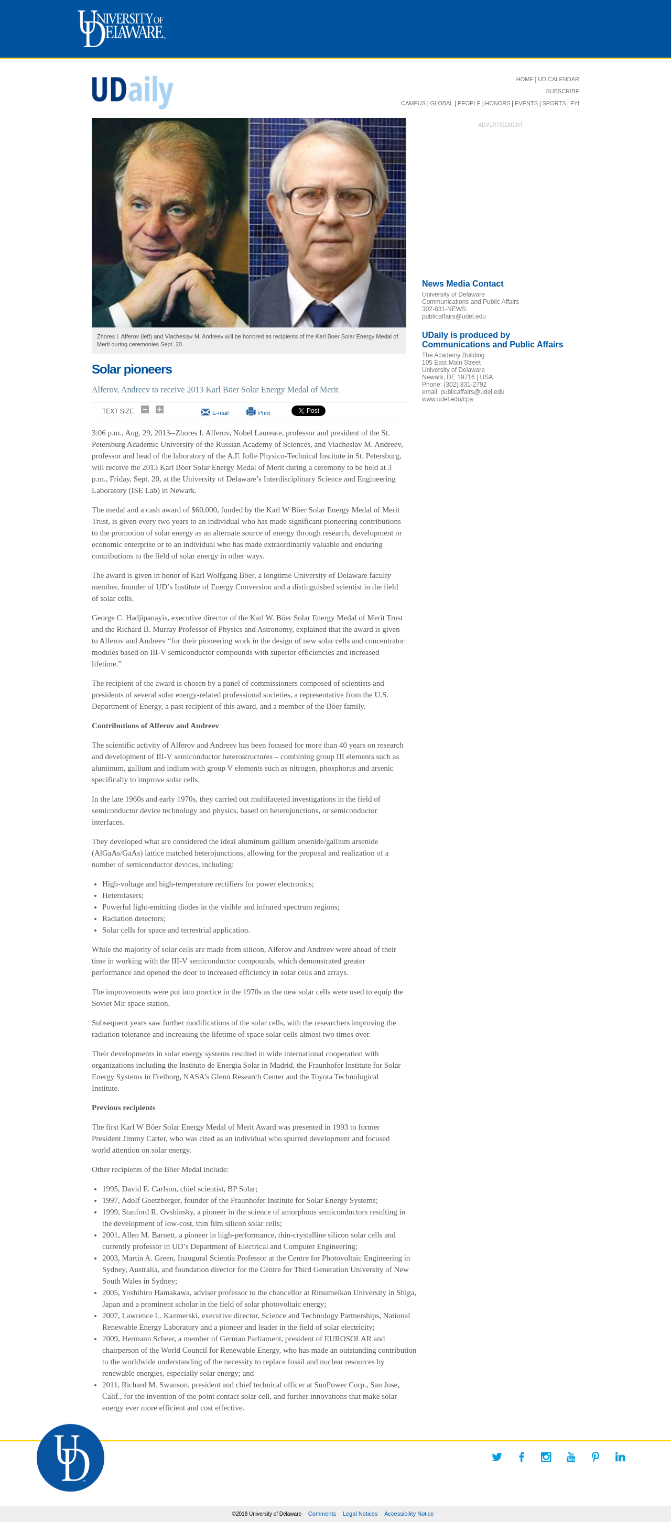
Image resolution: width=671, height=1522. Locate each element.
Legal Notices (360, 1513)
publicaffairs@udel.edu (454, 316)
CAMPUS (413, 103)
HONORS (497, 103)
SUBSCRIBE (562, 91)
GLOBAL (441, 103)
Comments (322, 1513)
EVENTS (526, 103)
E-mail (220, 413)
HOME (525, 79)
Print (264, 413)
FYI (574, 103)
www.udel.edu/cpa (447, 399)
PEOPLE (469, 103)
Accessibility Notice (409, 1513)
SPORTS (554, 103)
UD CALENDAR (558, 79)
